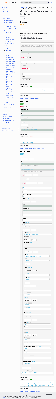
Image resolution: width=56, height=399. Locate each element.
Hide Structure (24, 29)
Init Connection (9, 95)
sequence (24, 185)
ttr (24, 297)
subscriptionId (24, 109)
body (22, 122)
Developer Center (23, 7)
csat (25, 332)
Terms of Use (5, 397)
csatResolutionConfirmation (30, 346)
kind (22, 161)
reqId (22, 113)
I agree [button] (49, 395)
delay (25, 316)
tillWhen (26, 326)
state (25, 288)
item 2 (26, 267)
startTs (25, 292)
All (34, 285)
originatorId (25, 190)
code (22, 117)
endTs (25, 312)
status (25, 350)
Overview (7, 37)
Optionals (31, 159)
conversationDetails (28, 236)
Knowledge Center (10, 128)
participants (26, 242)
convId (24, 232)
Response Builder (10, 59)
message (25, 212)
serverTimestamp (26, 194)
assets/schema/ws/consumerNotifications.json (30, 391)
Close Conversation (10, 65)
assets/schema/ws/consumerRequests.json (29, 98)
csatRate (26, 342)
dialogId (24, 218)
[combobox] (35, 2)
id (21, 41)
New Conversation (10, 63)
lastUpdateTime (27, 361)
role (26, 258)
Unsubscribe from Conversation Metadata (10, 81)
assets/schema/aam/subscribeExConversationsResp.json (32, 148)
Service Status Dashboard (10, 130)
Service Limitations (9, 43)
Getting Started (5, 7)
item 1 (23, 72)
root (21, 26)
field (25, 337)
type (22, 50)
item (24, 76)
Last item (28, 79)
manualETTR (27, 356)
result (23, 226)
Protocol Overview (9, 39)
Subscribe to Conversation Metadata (9, 76)
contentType (26, 208)
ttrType (26, 302)
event (23, 198)
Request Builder (9, 57)
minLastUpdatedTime (26, 60)
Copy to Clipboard (25, 86)
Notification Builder (10, 61)
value (25, 307)
